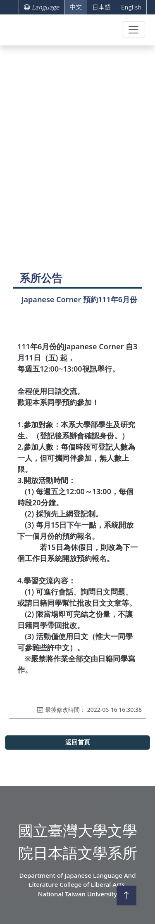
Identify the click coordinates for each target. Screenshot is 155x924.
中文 (75, 6)
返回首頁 (77, 742)
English (131, 6)
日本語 (101, 6)
